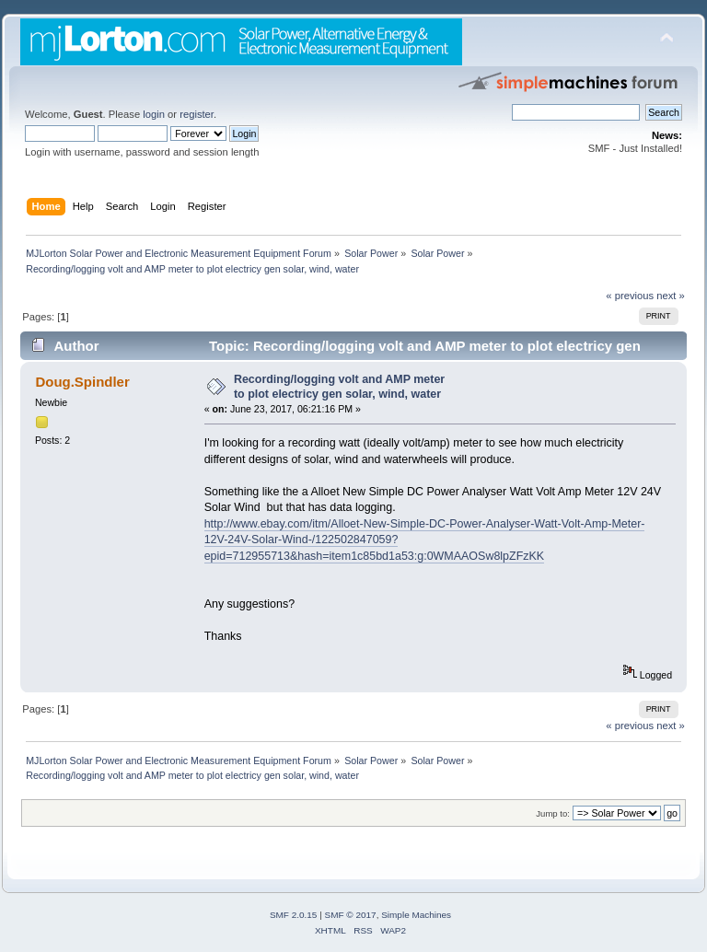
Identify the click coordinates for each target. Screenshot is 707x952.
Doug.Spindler (82, 381)
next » (670, 295)
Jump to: (553, 813)
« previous (630, 295)
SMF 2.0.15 (294, 915)
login (154, 114)
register (197, 114)
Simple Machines (416, 915)
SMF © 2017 (351, 915)
